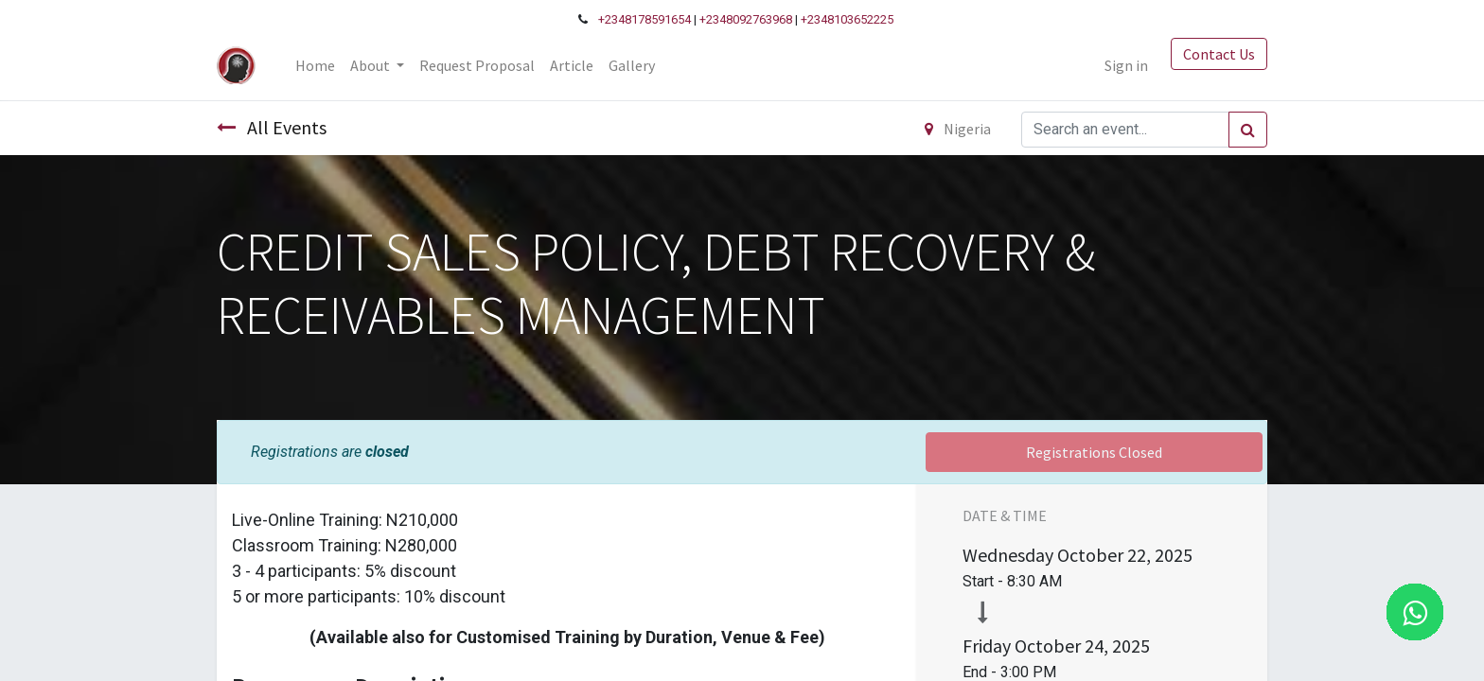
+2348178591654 (644, 19)
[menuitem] (315, 65)
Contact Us (1219, 53)
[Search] (1247, 130)
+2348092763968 (745, 19)
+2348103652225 (847, 19)
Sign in (1126, 65)
